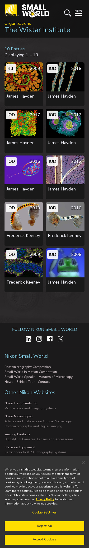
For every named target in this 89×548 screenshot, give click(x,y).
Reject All (44, 528)
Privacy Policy (45, 501)
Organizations (18, 23)
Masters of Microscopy (56, 377)
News (9, 382)
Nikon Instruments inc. (21, 403)
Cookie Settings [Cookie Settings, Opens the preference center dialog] (44, 515)
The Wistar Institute (37, 30)
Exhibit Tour (26, 382)
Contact (44, 382)
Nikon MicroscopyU (19, 416)
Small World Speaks (20, 377)
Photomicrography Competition (28, 367)
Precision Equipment (20, 447)
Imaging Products (17, 434)
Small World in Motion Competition (31, 372)
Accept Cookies (44, 541)
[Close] (83, 465)
